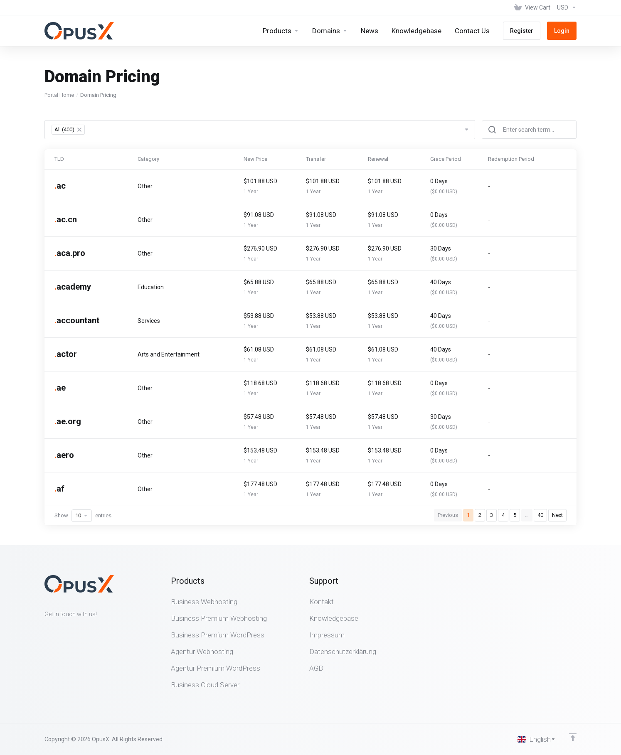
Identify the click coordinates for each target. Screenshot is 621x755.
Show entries (82, 515)
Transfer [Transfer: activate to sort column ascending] (316, 159)
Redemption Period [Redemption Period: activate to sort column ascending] (511, 159)
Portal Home (59, 95)
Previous (448, 515)
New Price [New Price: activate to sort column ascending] (255, 159)
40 (540, 515)
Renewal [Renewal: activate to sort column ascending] (378, 159)
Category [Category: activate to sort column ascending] (148, 159)
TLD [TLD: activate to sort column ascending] (59, 159)
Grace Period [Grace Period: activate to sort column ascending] (445, 159)
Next (557, 515)
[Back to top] (572, 737)
